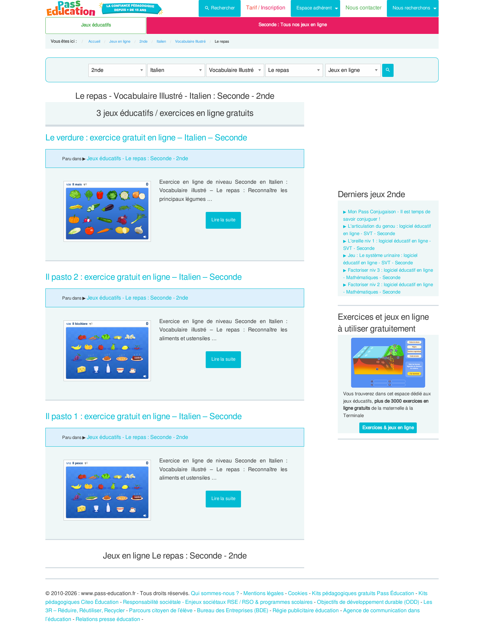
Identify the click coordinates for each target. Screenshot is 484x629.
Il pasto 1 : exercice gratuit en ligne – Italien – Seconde (143, 416)
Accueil (94, 41)
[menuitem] (220, 8)
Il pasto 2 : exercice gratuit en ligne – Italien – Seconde (143, 277)
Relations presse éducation (108, 619)
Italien (161, 41)
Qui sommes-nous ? (215, 593)
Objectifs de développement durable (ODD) (368, 602)
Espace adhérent (314, 7)
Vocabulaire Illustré (190, 41)
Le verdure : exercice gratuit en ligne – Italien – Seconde (146, 138)
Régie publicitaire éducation (306, 610)
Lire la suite (223, 219)
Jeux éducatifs (96, 25)
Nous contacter (363, 7)
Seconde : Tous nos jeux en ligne (292, 25)
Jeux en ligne (119, 41)
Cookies (298, 593)
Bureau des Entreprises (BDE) (232, 610)
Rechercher (219, 7)
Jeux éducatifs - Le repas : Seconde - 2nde (137, 158)
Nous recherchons (411, 7)
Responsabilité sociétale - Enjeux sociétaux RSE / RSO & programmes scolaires (218, 602)
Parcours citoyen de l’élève (161, 610)
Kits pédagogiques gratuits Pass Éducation (363, 593)
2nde (143, 41)
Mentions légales (263, 593)
